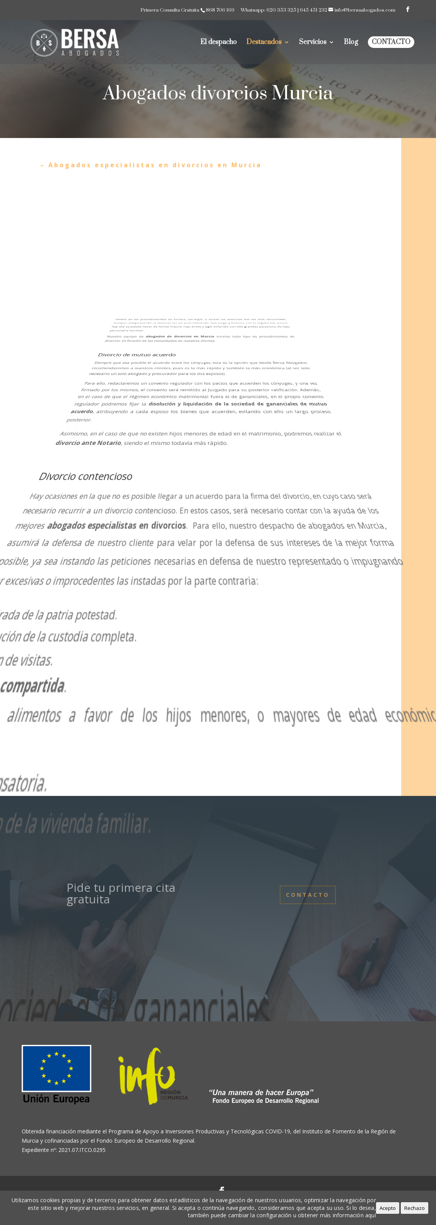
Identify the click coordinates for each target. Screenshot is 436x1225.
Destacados (264, 42)
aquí (370, 1215)
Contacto (391, 42)
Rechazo (414, 1208)
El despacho (218, 42)
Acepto (388, 1208)
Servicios (313, 42)
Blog (351, 42)
